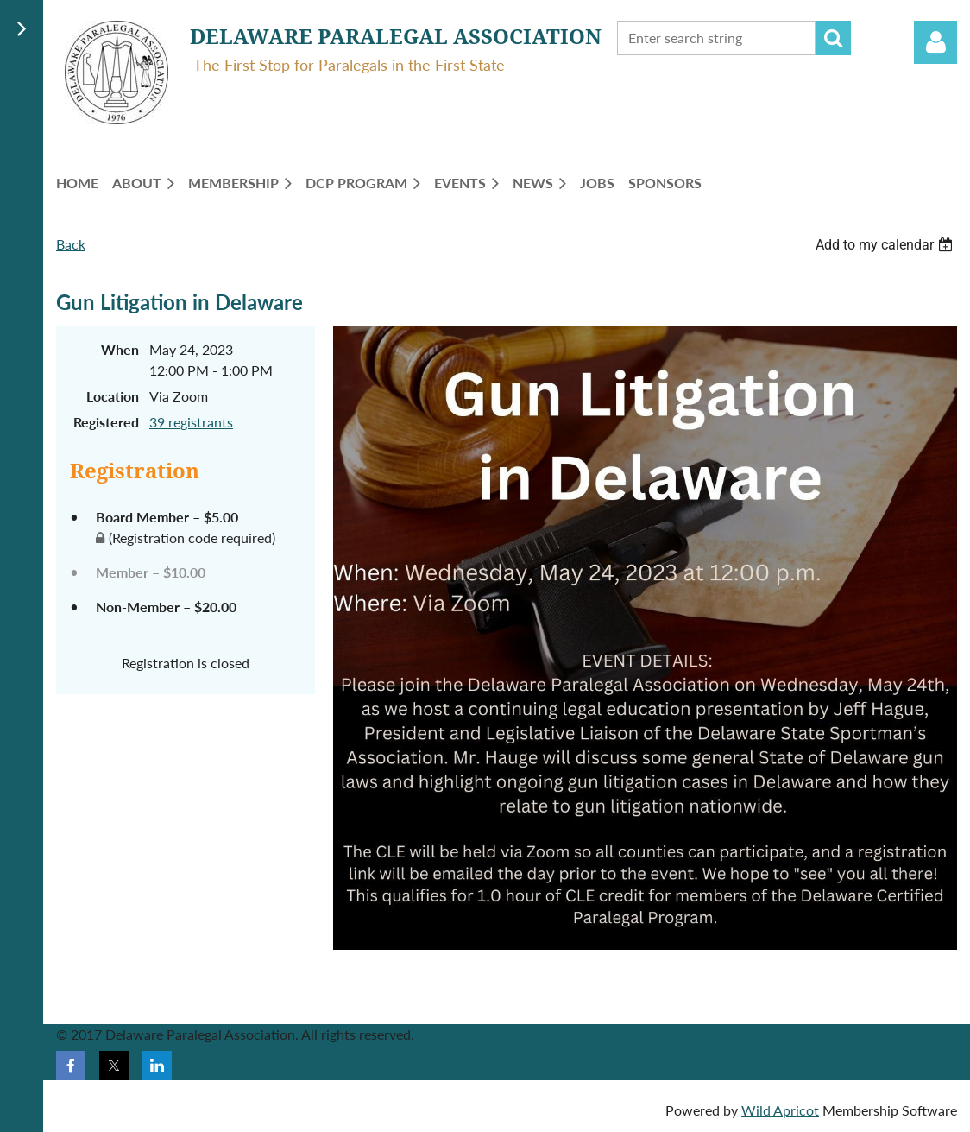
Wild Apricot (780, 1110)
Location (112, 396)
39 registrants (191, 422)
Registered (106, 422)
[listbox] (886, 245)
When (120, 349)
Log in (935, 42)
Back (70, 244)
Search (833, 38)
